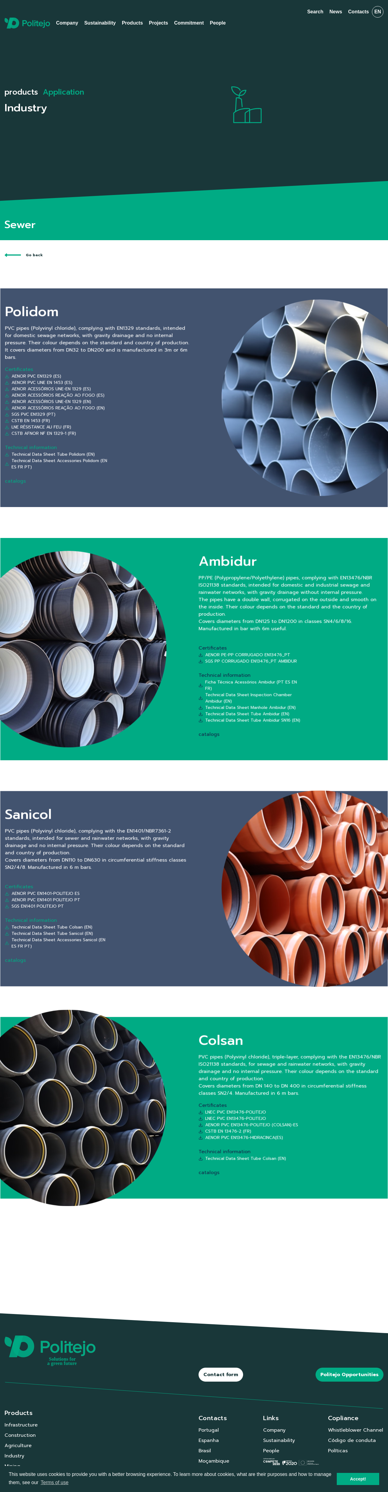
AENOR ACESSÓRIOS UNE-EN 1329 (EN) (145, 399)
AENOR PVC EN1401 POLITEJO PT (143, 892)
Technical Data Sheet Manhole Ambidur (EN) (212, 669)
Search (315, 11)
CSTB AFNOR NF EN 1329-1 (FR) (143, 410)
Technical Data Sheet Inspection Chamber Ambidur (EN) (211, 666)
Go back (24, 255)
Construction (20, 1435)
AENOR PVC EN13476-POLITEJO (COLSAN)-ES (212, 1113)
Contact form (220, 1374)
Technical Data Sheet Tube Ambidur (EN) (211, 671)
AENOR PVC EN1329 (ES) (140, 390)
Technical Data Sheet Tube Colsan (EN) (145, 902)
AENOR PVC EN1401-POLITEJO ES (143, 890)
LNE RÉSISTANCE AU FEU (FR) (142, 407)
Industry (14, 1456)
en (377, 11)
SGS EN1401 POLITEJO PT (140, 894)
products (21, 92)
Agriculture (18, 1445)
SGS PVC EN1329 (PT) (139, 403)
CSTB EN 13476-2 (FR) (204, 1115)
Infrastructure (21, 1425)
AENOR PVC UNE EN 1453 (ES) (142, 392)
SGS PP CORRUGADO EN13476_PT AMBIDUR (212, 653)
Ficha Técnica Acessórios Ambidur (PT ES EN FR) (212, 661)
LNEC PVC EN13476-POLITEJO (207, 1109)
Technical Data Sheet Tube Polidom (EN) (146, 417)
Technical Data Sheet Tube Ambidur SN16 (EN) (213, 673)
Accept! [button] (358, 1479)
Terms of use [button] (55, 1482)
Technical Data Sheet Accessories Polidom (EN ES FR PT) (148, 420)
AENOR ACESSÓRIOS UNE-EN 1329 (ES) (145, 395)
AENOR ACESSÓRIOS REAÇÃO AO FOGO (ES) (147, 397)
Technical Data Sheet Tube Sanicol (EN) (145, 904)
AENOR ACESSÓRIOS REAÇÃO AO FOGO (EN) (147, 401)
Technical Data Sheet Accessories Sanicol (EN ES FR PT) (147, 907)
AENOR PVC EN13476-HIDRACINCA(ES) (210, 1118)
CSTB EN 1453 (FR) (138, 405)
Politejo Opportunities (349, 1374)
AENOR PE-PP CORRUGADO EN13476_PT (211, 651)
